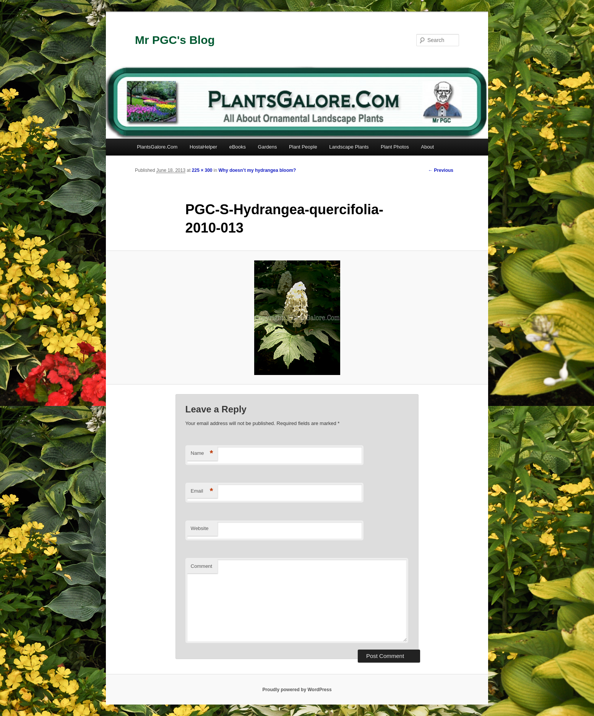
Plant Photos (395, 147)
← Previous (440, 170)
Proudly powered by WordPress (296, 689)
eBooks (237, 147)
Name (202, 453)
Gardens (267, 147)
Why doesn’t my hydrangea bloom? (257, 170)
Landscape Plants (348, 147)
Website (200, 528)
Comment (201, 566)
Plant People (303, 147)
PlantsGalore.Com (157, 147)
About (427, 147)
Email (202, 491)
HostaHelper (203, 147)
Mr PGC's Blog (175, 40)
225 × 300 (202, 170)
